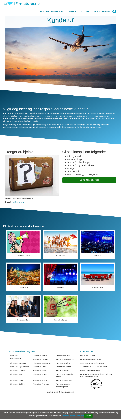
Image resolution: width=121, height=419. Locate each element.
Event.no (84, 356)
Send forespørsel (102, 11)
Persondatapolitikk (89, 377)
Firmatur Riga (16, 380)
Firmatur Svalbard (64, 380)
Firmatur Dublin (40, 359)
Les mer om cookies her (73, 416)
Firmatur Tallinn (17, 384)
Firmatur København (19, 367)
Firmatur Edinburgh (65, 359)
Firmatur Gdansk (18, 363)
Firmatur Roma (40, 380)
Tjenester (72, 11)
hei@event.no (17, 202)
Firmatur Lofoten (63, 367)
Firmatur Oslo (62, 370)
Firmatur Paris (16, 374)
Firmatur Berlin (40, 356)
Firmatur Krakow (63, 363)
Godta (88, 416)
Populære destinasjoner (51, 11)
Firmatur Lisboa (40, 367)
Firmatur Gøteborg (42, 363)
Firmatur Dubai (63, 356)
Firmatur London (18, 370)
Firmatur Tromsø (41, 384)
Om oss (85, 11)
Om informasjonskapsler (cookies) (96, 374)
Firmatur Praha (40, 374)
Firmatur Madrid (40, 370)
